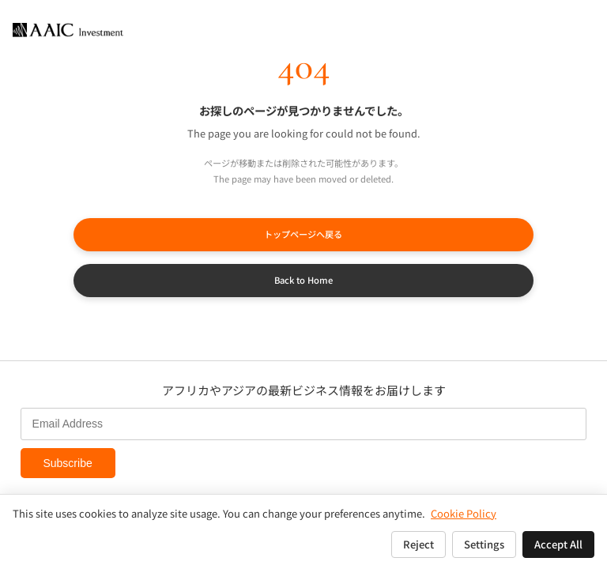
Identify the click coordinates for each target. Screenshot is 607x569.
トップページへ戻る (303, 234)
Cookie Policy (463, 513)
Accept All (558, 544)
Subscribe (67, 463)
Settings (484, 544)
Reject (418, 544)
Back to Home (303, 279)
